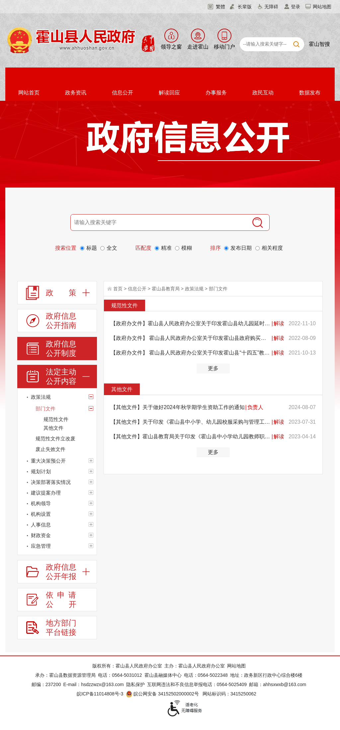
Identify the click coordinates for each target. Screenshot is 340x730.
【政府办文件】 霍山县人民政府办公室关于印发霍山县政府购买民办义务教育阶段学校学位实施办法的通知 (191, 338)
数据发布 (309, 92)
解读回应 (169, 92)
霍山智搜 (319, 44)
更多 (213, 368)
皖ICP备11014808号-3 (100, 693)
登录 (295, 6)
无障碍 (271, 6)
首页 (118, 288)
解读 (279, 323)
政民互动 (263, 92)
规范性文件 (124, 305)
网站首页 (29, 92)
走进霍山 (198, 47)
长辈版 (245, 6)
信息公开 (122, 92)
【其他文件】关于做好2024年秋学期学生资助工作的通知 (178, 407)
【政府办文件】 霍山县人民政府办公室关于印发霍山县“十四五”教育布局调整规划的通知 (191, 353)
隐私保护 (135, 684)
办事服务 (216, 92)
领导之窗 (171, 47)
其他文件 (121, 389)
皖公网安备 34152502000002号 (163, 693)
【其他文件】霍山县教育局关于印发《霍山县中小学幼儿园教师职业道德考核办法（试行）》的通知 (191, 436)
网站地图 (322, 6)
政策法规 (194, 288)
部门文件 (218, 288)
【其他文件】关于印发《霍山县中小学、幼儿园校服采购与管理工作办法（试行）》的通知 (191, 422)
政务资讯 (75, 92)
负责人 (255, 407)
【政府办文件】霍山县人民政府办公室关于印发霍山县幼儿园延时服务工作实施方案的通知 (191, 323)
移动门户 (224, 47)
